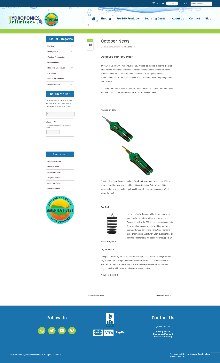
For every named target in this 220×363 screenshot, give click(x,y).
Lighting (50, 46)
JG (184, 356)
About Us (178, 18)
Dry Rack (105, 207)
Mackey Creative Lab (200, 354)
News (106, 47)
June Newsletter (54, 183)
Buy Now (111, 242)
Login (185, 3)
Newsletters (114, 47)
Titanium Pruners (142, 181)
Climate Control (53, 84)
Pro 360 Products (128, 18)
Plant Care (51, 73)
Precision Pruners (117, 181)
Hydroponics (52, 52)
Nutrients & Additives (56, 68)
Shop (104, 18)
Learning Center (156, 18)
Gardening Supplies (55, 79)
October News (53, 167)
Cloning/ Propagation (56, 57)
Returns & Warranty (162, 336)
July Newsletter (53, 178)
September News (96, 295)
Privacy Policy (163, 331)
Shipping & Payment (163, 334)
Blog (208, 18)
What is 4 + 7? (51, 122)
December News (163, 295)
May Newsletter (53, 189)
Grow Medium (53, 62)
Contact (194, 18)
